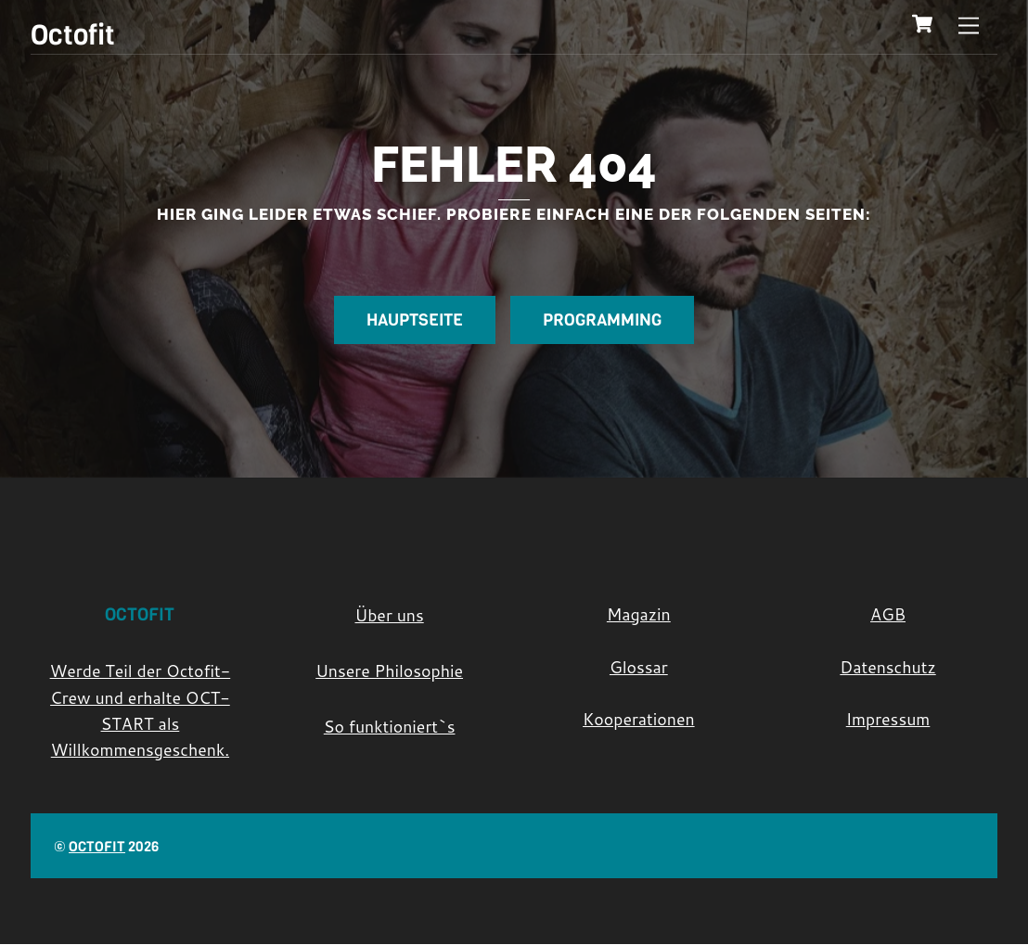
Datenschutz (887, 667)
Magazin (639, 614)
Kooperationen (639, 720)
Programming (602, 320)
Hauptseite (414, 320)
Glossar (639, 667)
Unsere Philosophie (389, 671)
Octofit (97, 846)
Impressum (888, 720)
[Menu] (968, 25)
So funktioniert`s (390, 727)
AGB (888, 614)
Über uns (389, 615)
